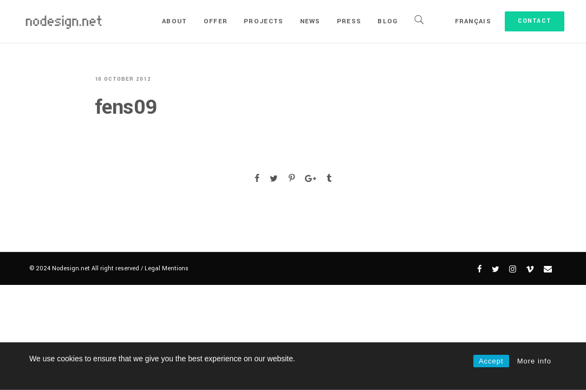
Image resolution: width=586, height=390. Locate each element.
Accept (491, 361)
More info (534, 361)
